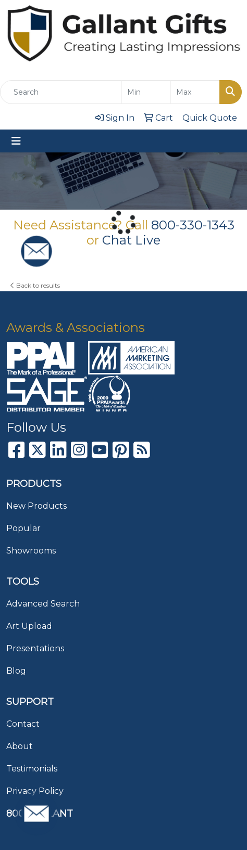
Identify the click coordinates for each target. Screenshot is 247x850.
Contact (23, 724)
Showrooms (31, 551)
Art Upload (29, 626)
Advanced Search (43, 604)
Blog (16, 671)
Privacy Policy (35, 791)
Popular (23, 528)
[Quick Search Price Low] (146, 92)
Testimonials (31, 769)
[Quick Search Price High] (195, 92)
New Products (36, 506)
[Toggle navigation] (16, 141)
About (19, 746)
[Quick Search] (61, 92)
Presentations (35, 648)
